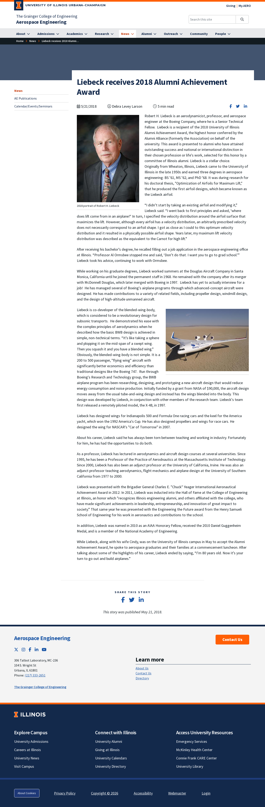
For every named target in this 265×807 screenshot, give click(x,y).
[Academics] (77, 34)
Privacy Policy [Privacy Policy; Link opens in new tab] (64, 793)
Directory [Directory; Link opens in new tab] (142, 678)
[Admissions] (48, 34)
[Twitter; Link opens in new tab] (16, 649)
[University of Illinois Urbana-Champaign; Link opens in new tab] (60, 6)
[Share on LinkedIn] (245, 106)
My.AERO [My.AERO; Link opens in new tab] (245, 6)
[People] (223, 34)
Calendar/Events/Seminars (33, 106)
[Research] (104, 34)
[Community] (199, 34)
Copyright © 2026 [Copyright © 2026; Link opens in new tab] (104, 793)
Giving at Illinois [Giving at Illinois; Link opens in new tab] (107, 749)
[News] (127, 34)
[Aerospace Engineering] (41, 22)
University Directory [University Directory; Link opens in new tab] (110, 766)
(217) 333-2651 (35, 675)
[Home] (19, 41)
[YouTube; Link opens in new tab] (44, 649)
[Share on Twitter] (238, 106)
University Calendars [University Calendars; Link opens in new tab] (111, 758)
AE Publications (25, 98)
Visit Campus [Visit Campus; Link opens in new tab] (24, 766)
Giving (230, 6)
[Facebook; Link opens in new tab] (30, 649)
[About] (23, 34)
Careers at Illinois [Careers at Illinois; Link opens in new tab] (27, 749)
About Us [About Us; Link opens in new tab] (142, 668)
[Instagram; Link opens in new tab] (23, 649)
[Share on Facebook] (230, 106)
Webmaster (177, 793)
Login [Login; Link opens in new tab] (206, 793)
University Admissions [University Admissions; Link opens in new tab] (31, 741)
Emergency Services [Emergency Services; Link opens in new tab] (191, 741)
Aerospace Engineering (42, 638)
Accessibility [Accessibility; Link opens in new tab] (143, 793)
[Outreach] (173, 34)
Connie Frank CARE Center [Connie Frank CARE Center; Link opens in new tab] (196, 758)
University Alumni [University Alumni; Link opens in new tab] (108, 741)
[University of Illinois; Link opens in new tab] (29, 714)
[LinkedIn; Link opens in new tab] (36, 649)
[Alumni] (148, 34)
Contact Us (232, 639)
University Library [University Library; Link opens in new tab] (189, 766)
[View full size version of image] (108, 158)
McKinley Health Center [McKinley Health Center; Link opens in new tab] (194, 749)
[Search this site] (212, 19)
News (18, 91)
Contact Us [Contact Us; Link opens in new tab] (143, 673)
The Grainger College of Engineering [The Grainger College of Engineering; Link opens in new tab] (46, 16)
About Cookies (27, 793)
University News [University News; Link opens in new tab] (26, 758)
